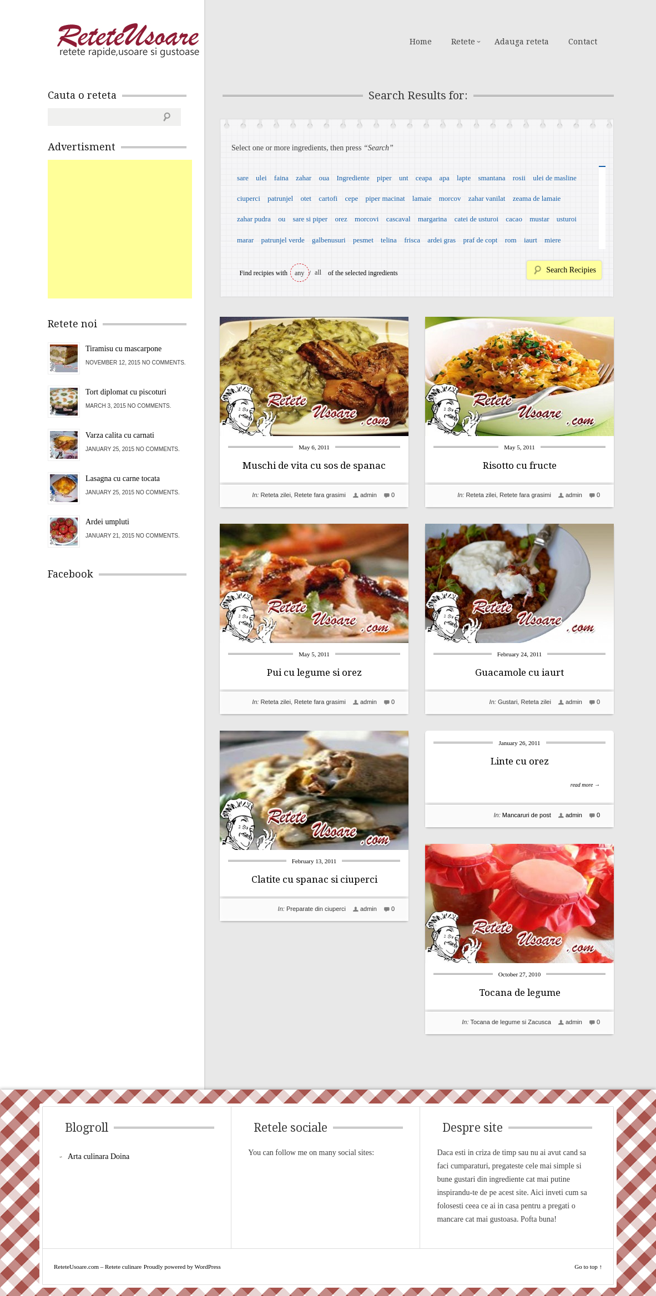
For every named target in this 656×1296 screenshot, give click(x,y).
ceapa (424, 178)
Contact (582, 41)
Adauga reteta (521, 41)
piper (384, 178)
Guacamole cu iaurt (519, 672)
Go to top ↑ (588, 1266)
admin (368, 495)
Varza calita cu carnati (119, 435)
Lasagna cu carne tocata (122, 478)
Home (421, 41)
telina (389, 240)
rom (511, 240)
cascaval (398, 219)
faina (281, 178)
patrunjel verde (282, 240)
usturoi (567, 219)
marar (245, 240)
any (299, 273)
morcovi (367, 219)
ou (281, 219)
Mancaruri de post (526, 815)
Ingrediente (352, 178)
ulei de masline (555, 178)
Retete (463, 41)
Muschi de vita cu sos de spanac (314, 465)
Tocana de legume (520, 992)
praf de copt (480, 240)
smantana (491, 178)
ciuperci (248, 198)
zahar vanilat (487, 198)
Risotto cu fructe (520, 465)
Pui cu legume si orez (314, 672)
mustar (539, 219)
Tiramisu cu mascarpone (123, 349)
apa (445, 178)
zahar (303, 178)
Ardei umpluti (107, 522)
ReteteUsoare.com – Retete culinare (127, 40)
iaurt (530, 240)
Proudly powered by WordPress (182, 1266)
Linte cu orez (520, 761)
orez (341, 219)
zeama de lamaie (537, 198)
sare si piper (309, 219)
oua (324, 178)
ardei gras (441, 240)
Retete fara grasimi (320, 495)
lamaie (422, 198)
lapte (464, 178)
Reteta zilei (275, 495)
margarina (432, 219)
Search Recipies (571, 270)
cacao (514, 219)
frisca (412, 240)
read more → (585, 785)
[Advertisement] (131, 229)
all (318, 272)
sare (243, 178)
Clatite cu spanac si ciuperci (314, 879)
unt (403, 178)
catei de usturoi (476, 219)
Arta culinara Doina (98, 1156)
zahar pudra (254, 219)
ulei (261, 178)
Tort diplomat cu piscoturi (125, 392)
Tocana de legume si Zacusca (510, 1022)
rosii (519, 178)
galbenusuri (329, 240)
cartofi (328, 198)
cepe (351, 198)
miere (552, 240)
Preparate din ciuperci (316, 908)
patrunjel (280, 198)
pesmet (363, 240)
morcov (450, 198)
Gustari (507, 701)
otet (305, 198)
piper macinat (385, 198)
